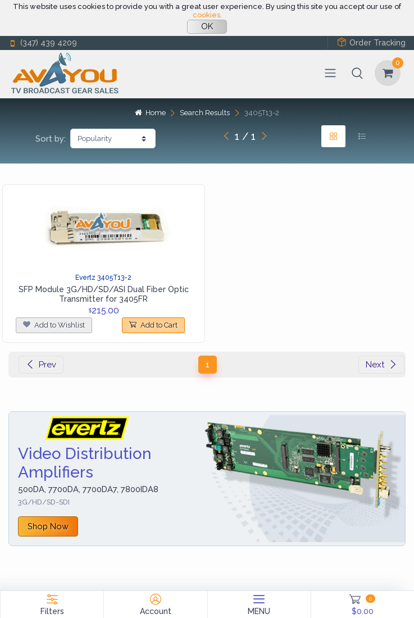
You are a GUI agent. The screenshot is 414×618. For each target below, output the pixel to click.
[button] (357, 73)
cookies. (207, 15)
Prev (41, 365)
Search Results (205, 112)
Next (381, 365)
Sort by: (50, 139)
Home (150, 112)
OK (207, 26)
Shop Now (48, 526)
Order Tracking (371, 42)
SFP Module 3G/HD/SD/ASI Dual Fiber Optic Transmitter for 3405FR (104, 294)
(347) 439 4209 (42, 43)
